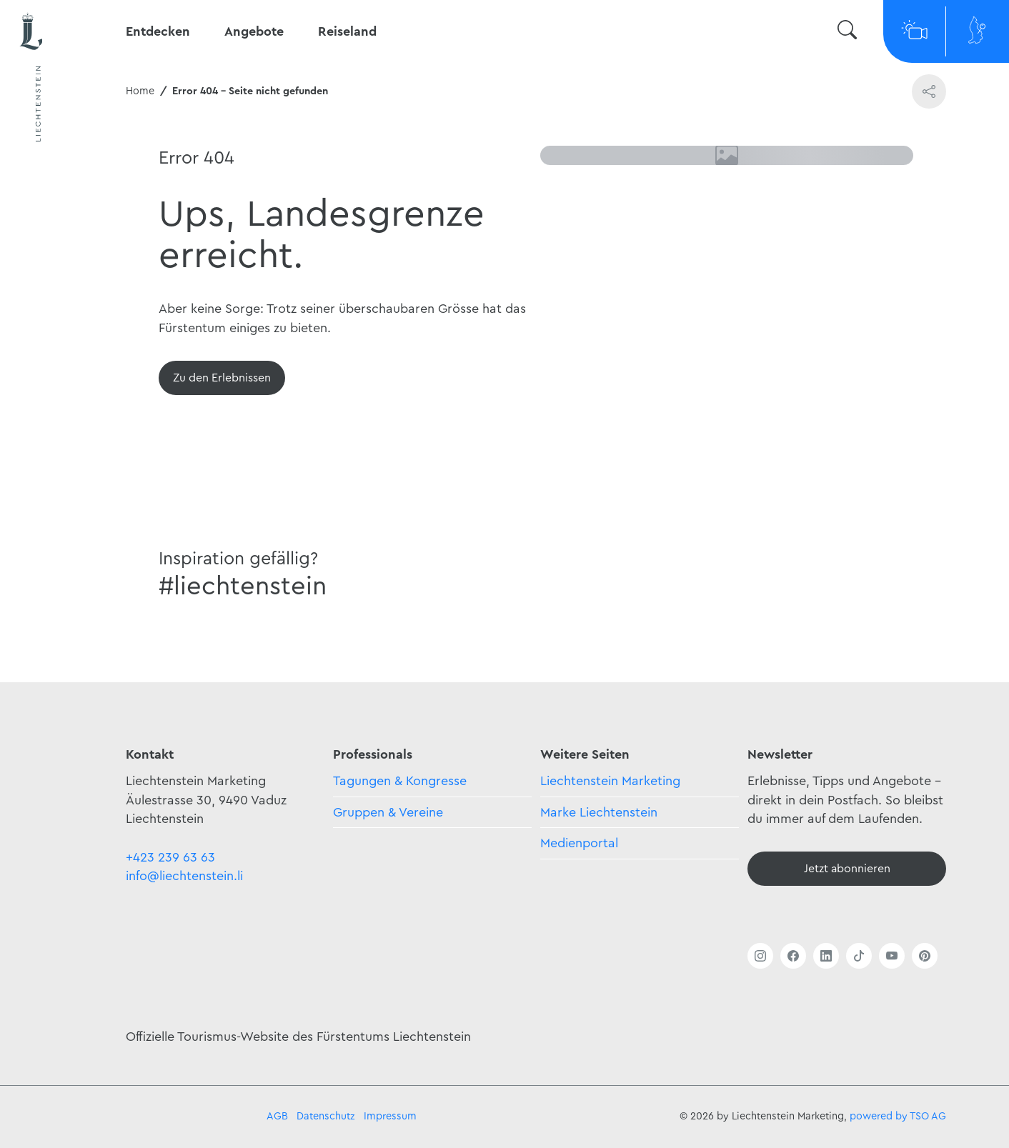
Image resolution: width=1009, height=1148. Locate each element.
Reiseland (347, 31)
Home (140, 91)
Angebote (254, 31)
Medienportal (579, 843)
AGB (277, 1116)
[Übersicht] (222, 378)
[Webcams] (914, 31)
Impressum (390, 1116)
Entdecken (158, 31)
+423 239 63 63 (170, 857)
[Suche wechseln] (847, 32)
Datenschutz (326, 1116)
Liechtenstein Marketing (610, 780)
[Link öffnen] (760, 956)
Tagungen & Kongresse (400, 780)
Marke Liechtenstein (598, 812)
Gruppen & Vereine (388, 812)
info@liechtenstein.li (184, 875)
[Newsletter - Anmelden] (846, 869)
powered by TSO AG (898, 1116)
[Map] (977, 31)
